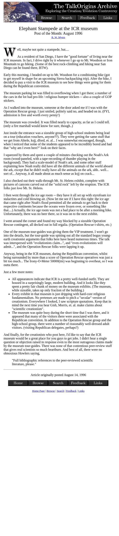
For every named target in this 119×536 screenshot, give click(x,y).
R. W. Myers (58, 37)
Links (81, 390)
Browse (51, 390)
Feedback (71, 390)
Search (60, 390)
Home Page (38, 390)
